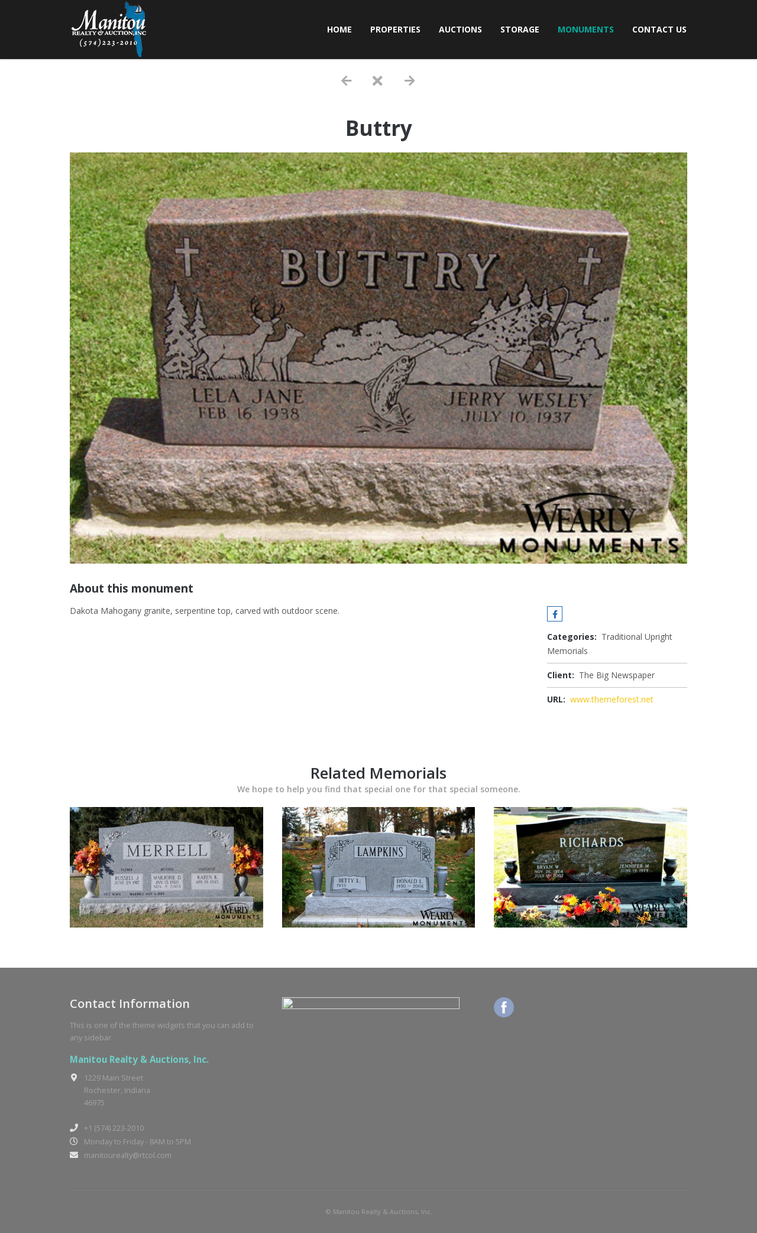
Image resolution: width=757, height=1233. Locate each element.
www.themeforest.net (612, 699)
